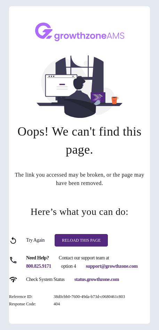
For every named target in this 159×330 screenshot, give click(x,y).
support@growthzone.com (112, 266)
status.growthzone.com (96, 279)
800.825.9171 (38, 266)
